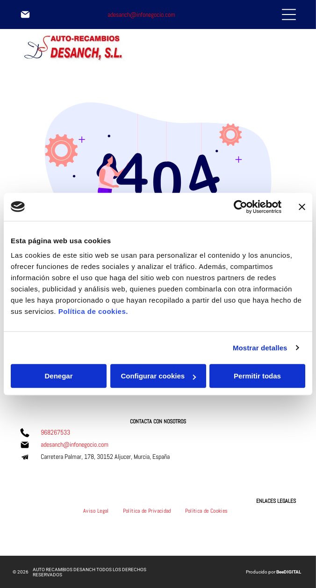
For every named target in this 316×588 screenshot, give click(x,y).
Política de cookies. (93, 311)
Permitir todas (257, 376)
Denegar (58, 376)
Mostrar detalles (260, 348)
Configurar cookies (158, 376)
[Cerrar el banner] (302, 206)
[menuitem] (96, 511)
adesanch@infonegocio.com (141, 14)
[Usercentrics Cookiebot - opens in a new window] (240, 207)
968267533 (55, 432)
